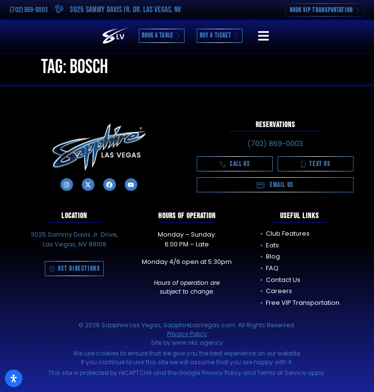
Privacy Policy (187, 334)
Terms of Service (281, 373)
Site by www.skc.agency (187, 342)
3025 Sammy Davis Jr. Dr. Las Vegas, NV (125, 10)
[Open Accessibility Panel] (13, 378)
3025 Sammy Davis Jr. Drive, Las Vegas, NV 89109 (74, 239)
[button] (263, 35)
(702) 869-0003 (29, 10)
